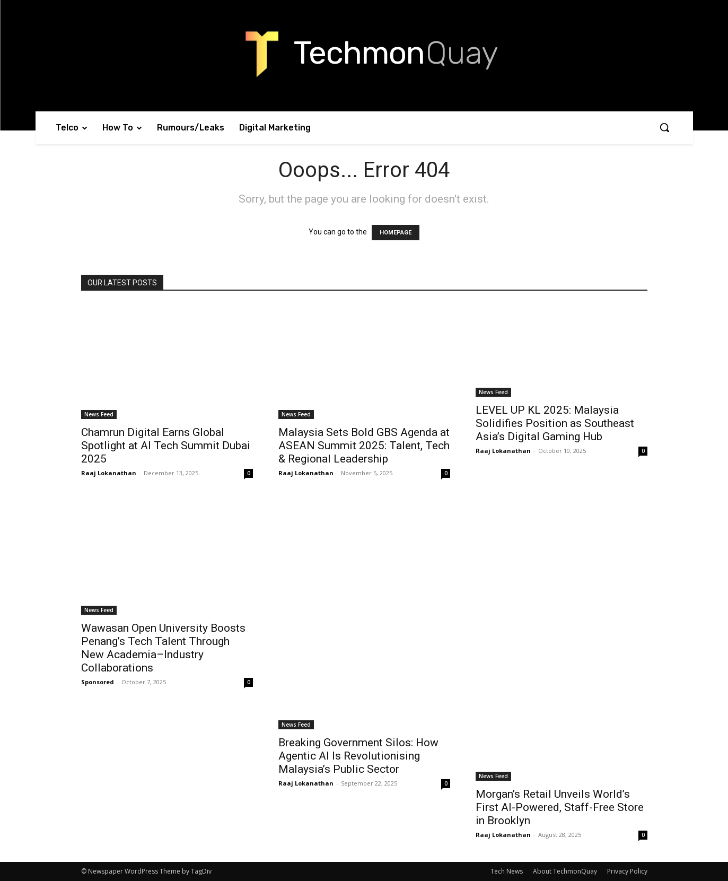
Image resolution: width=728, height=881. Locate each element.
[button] (664, 127)
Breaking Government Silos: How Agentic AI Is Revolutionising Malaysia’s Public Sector (358, 755)
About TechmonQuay (565, 871)
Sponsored (97, 682)
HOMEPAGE (395, 232)
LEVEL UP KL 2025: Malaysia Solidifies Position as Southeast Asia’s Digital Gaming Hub (555, 423)
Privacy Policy (627, 871)
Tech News (506, 871)
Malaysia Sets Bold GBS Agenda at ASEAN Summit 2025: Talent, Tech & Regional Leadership (364, 445)
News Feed (98, 414)
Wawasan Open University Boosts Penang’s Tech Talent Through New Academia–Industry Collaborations (163, 648)
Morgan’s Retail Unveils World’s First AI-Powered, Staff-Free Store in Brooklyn (560, 807)
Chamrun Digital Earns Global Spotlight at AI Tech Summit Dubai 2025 (165, 445)
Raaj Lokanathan (108, 473)
